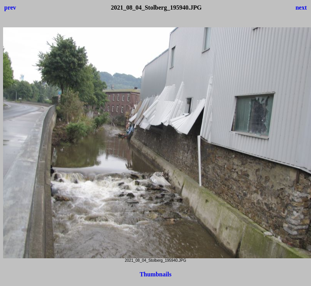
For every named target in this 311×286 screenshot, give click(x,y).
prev (10, 7)
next (301, 7)
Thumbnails (156, 274)
